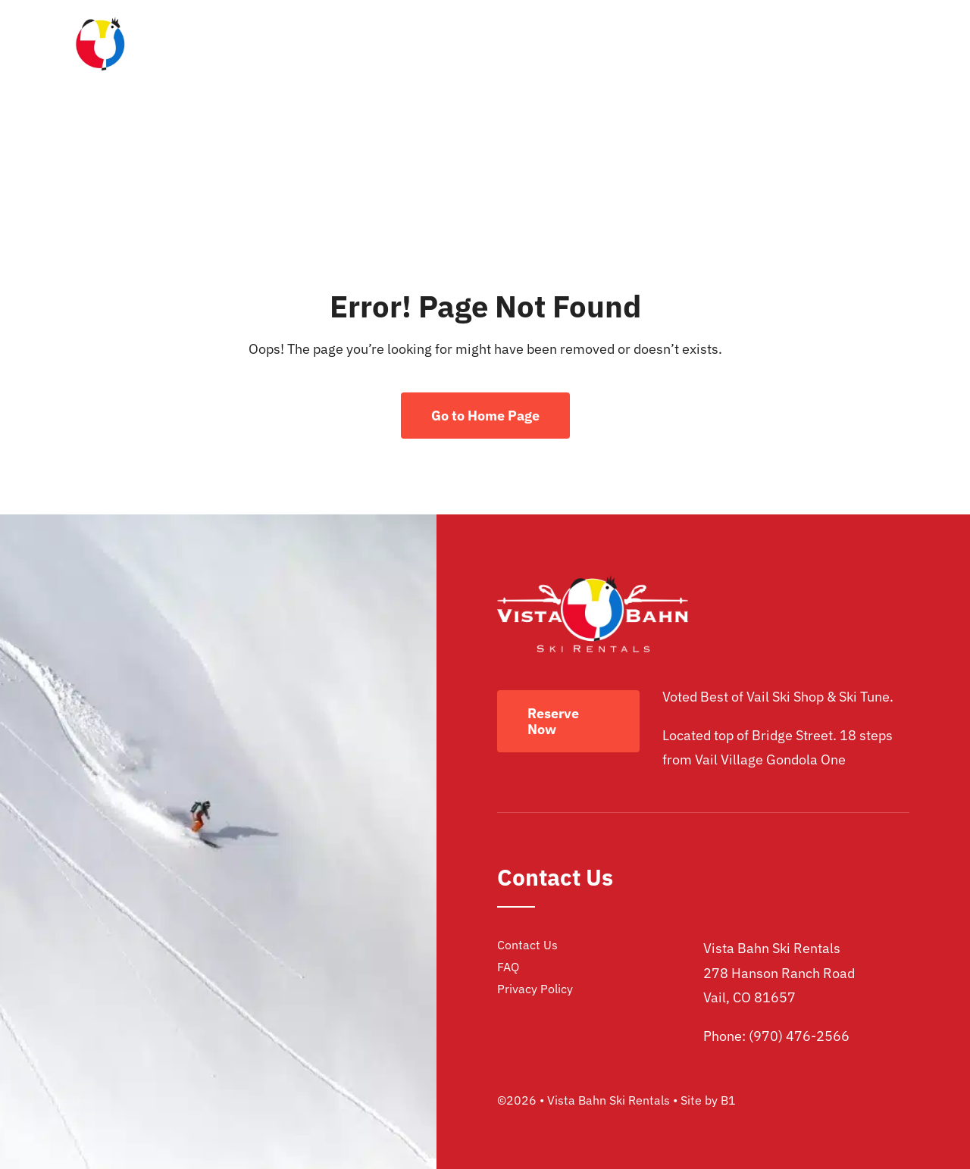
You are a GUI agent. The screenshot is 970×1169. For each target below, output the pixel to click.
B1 (728, 1100)
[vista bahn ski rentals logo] (100, 23)
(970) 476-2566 (799, 1036)
